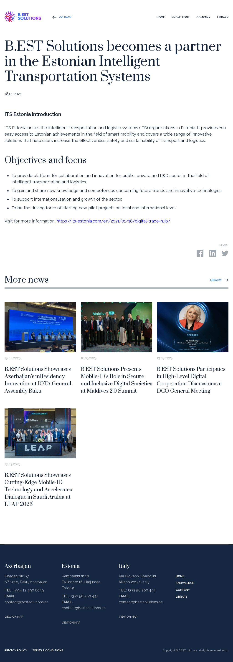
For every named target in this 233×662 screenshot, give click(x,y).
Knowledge (181, 17)
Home (161, 17)
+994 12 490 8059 (28, 590)
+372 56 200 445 (85, 596)
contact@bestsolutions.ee (26, 602)
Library (222, 17)
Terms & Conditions (47, 650)
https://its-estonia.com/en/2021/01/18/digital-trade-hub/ (113, 221)
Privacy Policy (16, 650)
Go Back (65, 17)
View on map (14, 616)
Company (203, 17)
